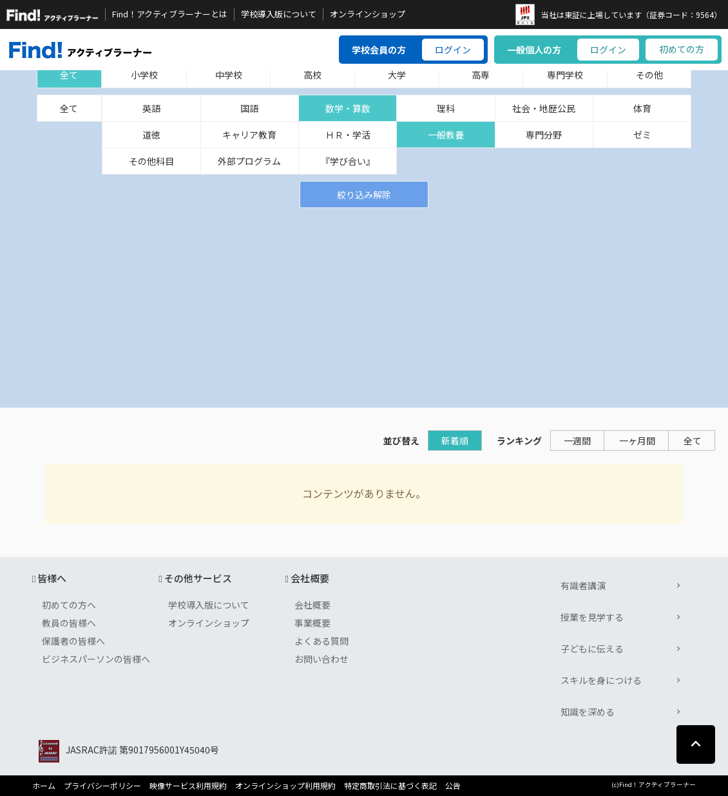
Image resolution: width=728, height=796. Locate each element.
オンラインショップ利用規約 (285, 786)
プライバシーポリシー (102, 786)
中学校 (228, 74)
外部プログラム (249, 161)
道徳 (151, 134)
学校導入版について (278, 14)
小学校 (144, 74)
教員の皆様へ (69, 622)
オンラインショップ (367, 14)
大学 (397, 74)
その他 (649, 74)
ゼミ (642, 134)
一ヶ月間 (637, 440)
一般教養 (446, 134)
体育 (642, 108)
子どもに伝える (592, 648)
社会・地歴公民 (543, 108)
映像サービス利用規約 (188, 786)
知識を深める (587, 711)
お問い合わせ (321, 658)
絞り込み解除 (364, 194)
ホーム (43, 786)
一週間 (577, 440)
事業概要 (312, 622)
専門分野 (544, 134)
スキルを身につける (601, 680)
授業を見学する (592, 617)
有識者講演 (583, 585)
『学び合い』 (348, 161)
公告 (453, 786)
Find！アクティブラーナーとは (169, 14)
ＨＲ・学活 (347, 134)
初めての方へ (69, 604)
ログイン (453, 49)
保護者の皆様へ (73, 640)
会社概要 (312, 604)
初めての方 (681, 49)
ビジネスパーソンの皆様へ (96, 658)
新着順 (454, 440)
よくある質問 (321, 640)
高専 (481, 74)
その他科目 (151, 161)
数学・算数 (347, 108)
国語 (249, 108)
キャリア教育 (249, 134)
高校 (312, 74)
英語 (151, 108)
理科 (446, 108)
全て (69, 74)
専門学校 (565, 74)
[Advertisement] (364, 304)
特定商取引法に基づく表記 (390, 786)
